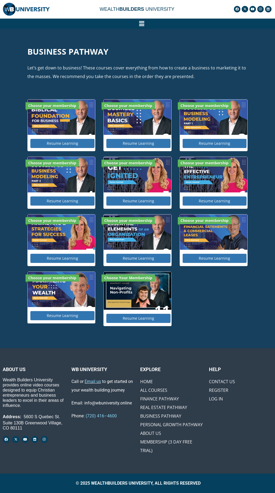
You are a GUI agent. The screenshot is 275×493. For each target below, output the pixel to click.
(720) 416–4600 (101, 415)
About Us (150, 433)
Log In (216, 399)
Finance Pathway (159, 399)
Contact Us (222, 382)
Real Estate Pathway (163, 407)
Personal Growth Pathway (171, 425)
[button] (141, 24)
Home (146, 382)
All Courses (153, 390)
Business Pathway (160, 416)
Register (218, 390)
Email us (93, 381)
